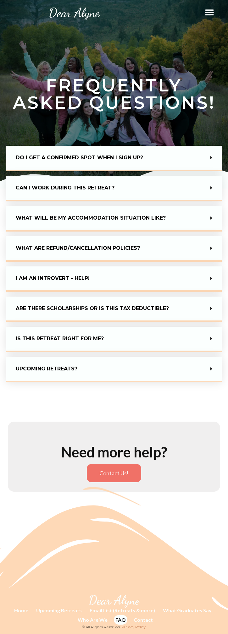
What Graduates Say (187, 610)
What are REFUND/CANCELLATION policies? (78, 248)
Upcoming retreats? (46, 369)
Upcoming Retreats (59, 610)
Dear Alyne (74, 12)
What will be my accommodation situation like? (91, 218)
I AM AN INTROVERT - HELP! (53, 278)
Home (21, 610)
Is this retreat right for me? (60, 339)
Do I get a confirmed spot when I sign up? (79, 158)
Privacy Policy (133, 627)
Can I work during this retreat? (65, 188)
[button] (210, 13)
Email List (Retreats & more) (122, 610)
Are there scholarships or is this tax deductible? (92, 308)
